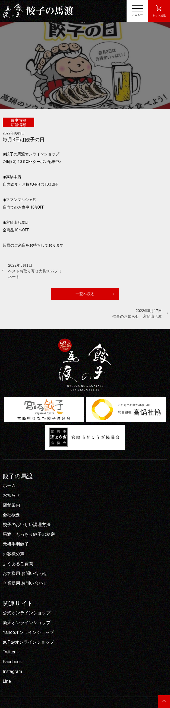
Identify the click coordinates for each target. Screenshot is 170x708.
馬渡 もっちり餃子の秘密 (29, 534)
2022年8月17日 (135, 313)
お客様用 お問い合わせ (25, 573)
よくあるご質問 (18, 563)
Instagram (12, 671)
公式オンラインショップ (27, 613)
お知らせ (11, 495)
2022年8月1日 (35, 271)
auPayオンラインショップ (28, 642)
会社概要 (11, 514)
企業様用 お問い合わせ (25, 583)
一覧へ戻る (85, 293)
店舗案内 (11, 505)
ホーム (9, 485)
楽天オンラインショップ (27, 622)
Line (7, 681)
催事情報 (18, 120)
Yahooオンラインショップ (28, 632)
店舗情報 (18, 124)
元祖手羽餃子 (16, 544)
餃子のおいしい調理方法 (27, 524)
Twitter (9, 652)
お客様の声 (13, 554)
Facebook (12, 661)
